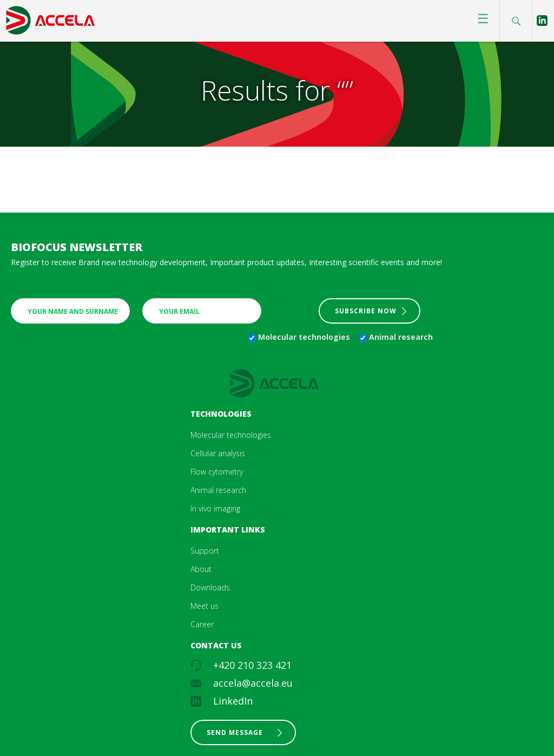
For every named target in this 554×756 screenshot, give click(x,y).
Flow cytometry (216, 471)
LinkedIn (233, 700)
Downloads (210, 587)
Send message (235, 732)
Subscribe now (366, 310)
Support (204, 550)
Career (202, 624)
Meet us (204, 606)
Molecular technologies (304, 337)
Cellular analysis (217, 453)
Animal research (401, 337)
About (201, 569)
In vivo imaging (215, 508)
